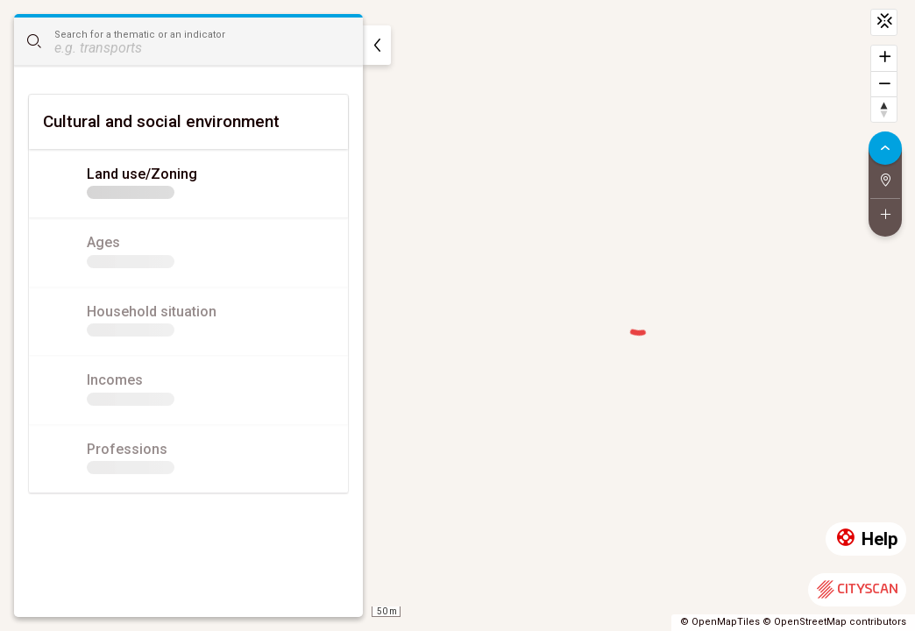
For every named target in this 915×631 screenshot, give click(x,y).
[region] (457, 315)
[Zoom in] (884, 58)
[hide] (377, 45)
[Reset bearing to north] (884, 109)
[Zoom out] (884, 83)
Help (865, 539)
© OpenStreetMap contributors (834, 621)
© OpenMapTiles (720, 621)
